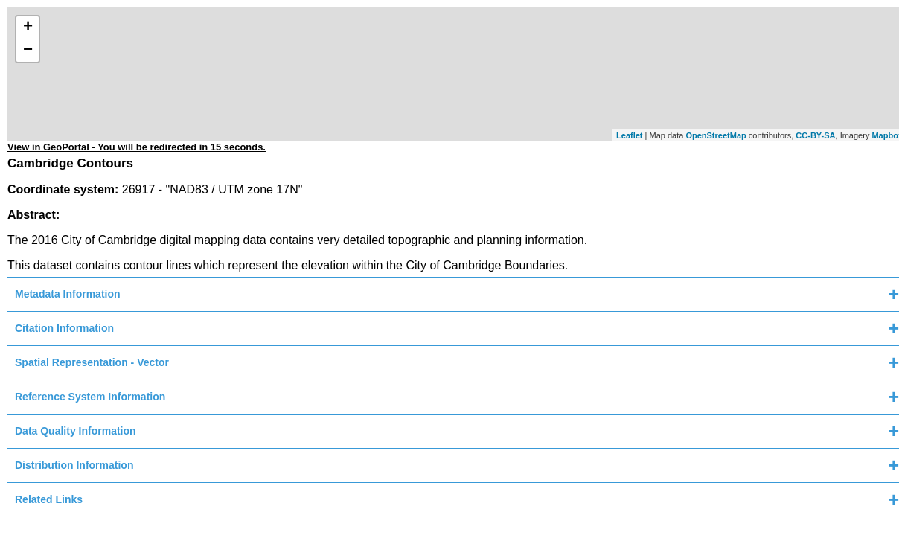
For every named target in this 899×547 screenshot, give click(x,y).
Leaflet (629, 135)
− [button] (28, 50)
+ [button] (28, 27)
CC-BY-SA (815, 135)
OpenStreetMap (715, 135)
